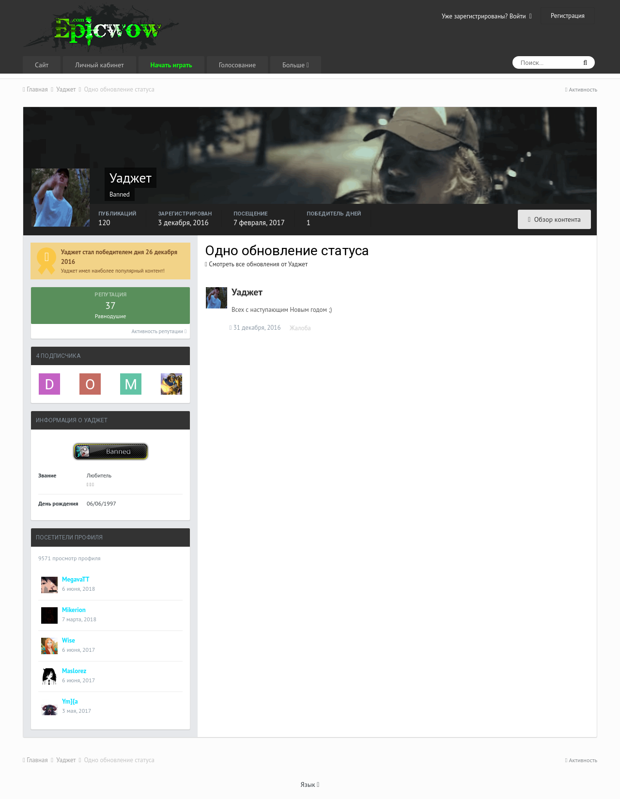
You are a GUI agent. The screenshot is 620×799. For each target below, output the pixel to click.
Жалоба (302, 328)
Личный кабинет (99, 65)
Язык (310, 784)
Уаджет (247, 292)
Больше (295, 65)
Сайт (41, 65)
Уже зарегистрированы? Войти (487, 16)
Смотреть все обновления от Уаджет (256, 264)
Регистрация (568, 16)
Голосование (237, 65)
